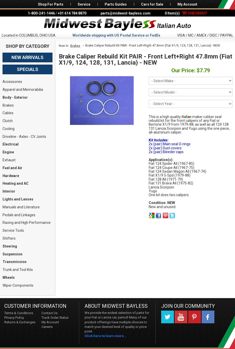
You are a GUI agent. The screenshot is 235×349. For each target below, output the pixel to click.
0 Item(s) (186, 13)
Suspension (12, 254)
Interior (9, 191)
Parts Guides (116, 4)
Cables (8, 113)
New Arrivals (27, 57)
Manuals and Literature (21, 207)
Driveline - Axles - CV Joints (24, 137)
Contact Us (50, 313)
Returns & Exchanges (19, 322)
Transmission (14, 262)
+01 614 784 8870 (72, 13)
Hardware (11, 176)
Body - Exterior (15, 97)
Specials (27, 69)
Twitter (167, 317)
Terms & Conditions (18, 313)
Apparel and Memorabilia (23, 90)
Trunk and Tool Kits (18, 270)
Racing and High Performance (27, 223)
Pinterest (194, 317)
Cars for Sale (152, 4)
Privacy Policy (14, 317)
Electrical (11, 144)
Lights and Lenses (18, 199)
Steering (10, 246)
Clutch (8, 121)
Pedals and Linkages (19, 215)
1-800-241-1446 (41, 13)
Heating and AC (16, 183)
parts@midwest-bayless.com (125, 13)
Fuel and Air (12, 168)
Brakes (8, 105)
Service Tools (13, 230)
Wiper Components (18, 285)
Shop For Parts (50, 4)
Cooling (9, 129)
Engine (8, 152)
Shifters (9, 238)
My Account (187, 4)
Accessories (12, 82)
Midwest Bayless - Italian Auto (117, 24)
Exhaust (9, 160)
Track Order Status (55, 317)
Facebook (208, 317)
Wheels (9, 277)
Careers (47, 327)
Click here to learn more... (106, 336)
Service (84, 4)
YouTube (181, 317)
